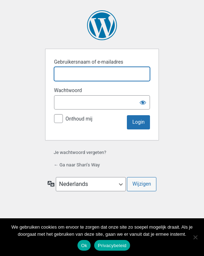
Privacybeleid (112, 245)
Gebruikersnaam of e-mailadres (88, 62)
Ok (84, 245)
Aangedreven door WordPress (102, 25)
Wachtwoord (68, 90)
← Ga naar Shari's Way (77, 164)
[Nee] (195, 237)
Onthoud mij (78, 119)
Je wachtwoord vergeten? (80, 152)
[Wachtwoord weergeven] (143, 102)
